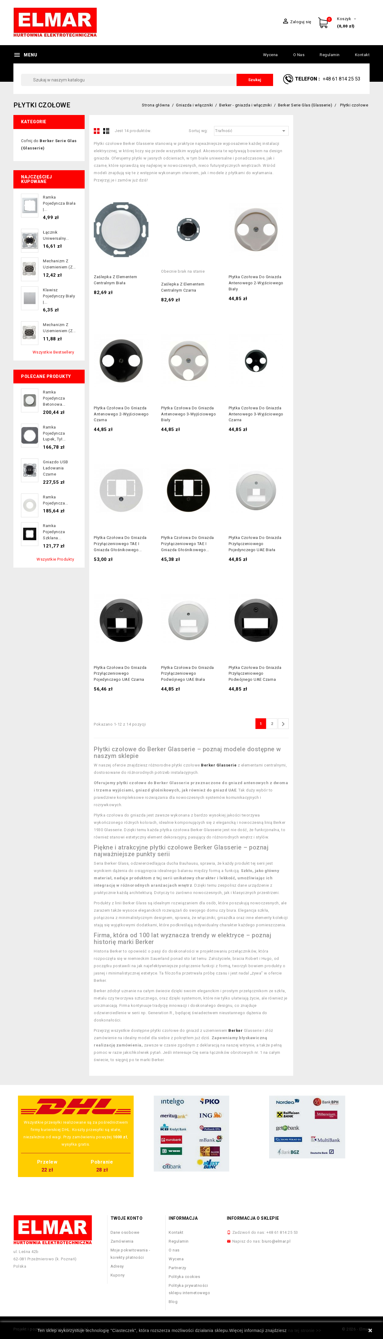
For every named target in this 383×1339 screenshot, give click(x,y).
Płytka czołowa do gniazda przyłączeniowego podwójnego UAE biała (187, 673)
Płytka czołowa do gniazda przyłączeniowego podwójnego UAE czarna (255, 673)
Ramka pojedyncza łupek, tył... (54, 433)
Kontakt (362, 54)
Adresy (117, 1266)
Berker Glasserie (219, 765)
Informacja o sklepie (253, 1218)
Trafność (251, 131)
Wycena (270, 54)
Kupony (118, 1275)
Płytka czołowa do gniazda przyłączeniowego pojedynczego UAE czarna (120, 673)
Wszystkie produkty (55, 559)
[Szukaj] (147, 80)
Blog (173, 1301)
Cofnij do (49, 144)
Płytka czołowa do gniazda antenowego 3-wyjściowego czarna (256, 414)
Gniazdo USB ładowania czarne (55, 468)
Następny (283, 724)
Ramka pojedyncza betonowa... (54, 398)
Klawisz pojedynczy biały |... (59, 296)
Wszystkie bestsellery (53, 352)
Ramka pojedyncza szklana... (54, 531)
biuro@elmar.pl (276, 1241)
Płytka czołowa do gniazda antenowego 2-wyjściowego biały (256, 283)
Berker (235, 1030)
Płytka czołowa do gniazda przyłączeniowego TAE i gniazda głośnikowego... (120, 543)
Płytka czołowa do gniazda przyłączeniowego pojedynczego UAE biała (255, 543)
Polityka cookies (184, 1276)
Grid (97, 131)
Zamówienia (122, 1241)
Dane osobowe (125, 1232)
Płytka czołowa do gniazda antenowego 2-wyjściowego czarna (121, 414)
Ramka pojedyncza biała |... (59, 203)
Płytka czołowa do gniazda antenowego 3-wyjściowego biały (188, 414)
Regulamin (330, 54)
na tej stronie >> (304, 1330)
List (106, 131)
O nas (299, 54)
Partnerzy (177, 1267)
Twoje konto (127, 1218)
